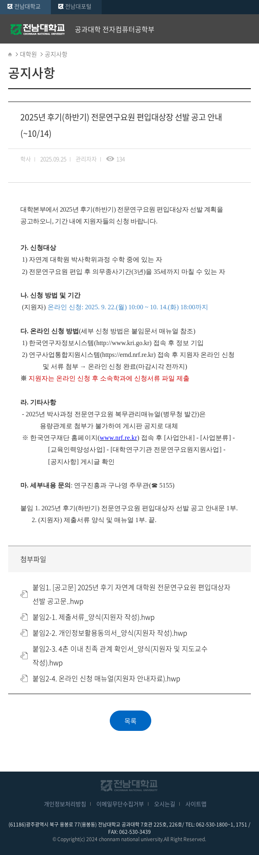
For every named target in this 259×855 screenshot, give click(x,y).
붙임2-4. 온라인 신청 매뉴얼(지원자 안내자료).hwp (106, 678)
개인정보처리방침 (65, 804)
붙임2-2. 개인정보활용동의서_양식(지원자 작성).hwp (110, 633)
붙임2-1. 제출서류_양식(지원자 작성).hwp (94, 617)
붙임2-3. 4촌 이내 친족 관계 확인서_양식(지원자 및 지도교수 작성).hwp (120, 655)
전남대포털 (78, 6)
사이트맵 (196, 804)
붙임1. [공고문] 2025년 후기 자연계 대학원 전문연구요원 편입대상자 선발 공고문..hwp (132, 594)
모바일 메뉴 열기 (247, 29)
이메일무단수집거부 (120, 804)
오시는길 (164, 804)
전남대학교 (27, 6)
